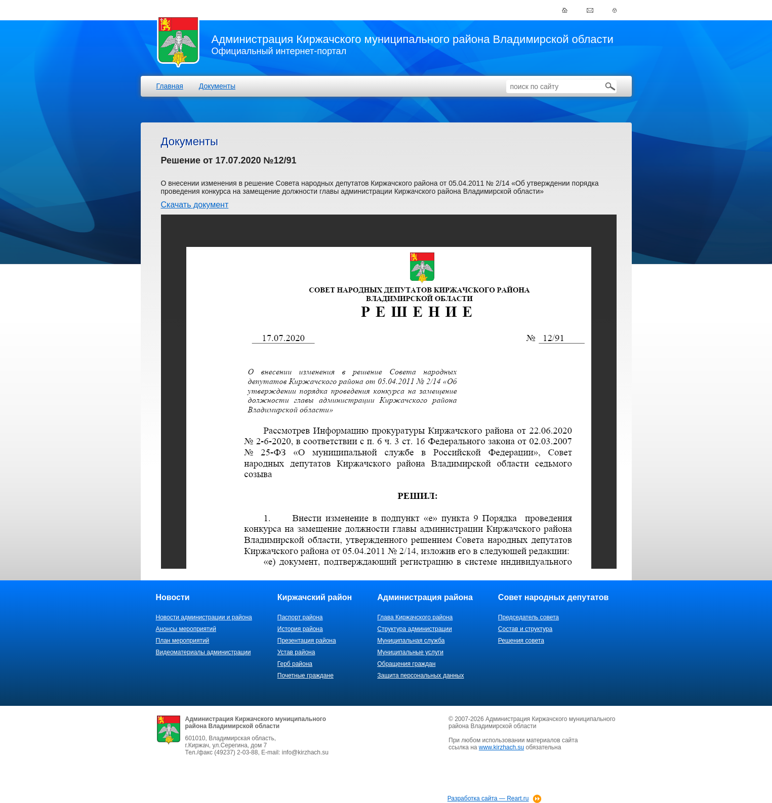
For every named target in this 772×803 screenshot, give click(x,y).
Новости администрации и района (204, 617)
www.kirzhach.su (501, 747)
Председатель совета (528, 617)
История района (300, 628)
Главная (169, 86)
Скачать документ (195, 204)
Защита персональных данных (420, 675)
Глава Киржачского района (415, 617)
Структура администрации (414, 628)
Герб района (294, 663)
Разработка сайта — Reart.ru (488, 798)
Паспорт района (300, 617)
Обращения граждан (406, 663)
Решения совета (521, 640)
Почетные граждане (305, 675)
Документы (217, 86)
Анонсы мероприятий (186, 628)
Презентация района (306, 640)
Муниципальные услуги (410, 652)
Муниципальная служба (410, 640)
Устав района (296, 652)
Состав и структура (525, 628)
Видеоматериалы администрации (203, 652)
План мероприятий (183, 640)
